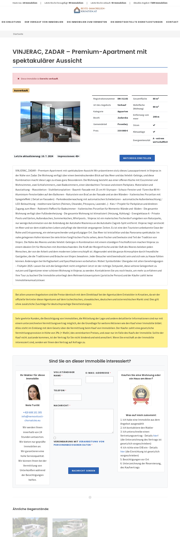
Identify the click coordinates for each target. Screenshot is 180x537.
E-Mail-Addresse (98, 372)
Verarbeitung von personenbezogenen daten (79, 443)
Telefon (60, 390)
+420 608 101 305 (32, 412)
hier (155, 435)
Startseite (18, 33)
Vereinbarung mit (79, 443)
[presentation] (83, 457)
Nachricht (62, 405)
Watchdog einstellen (137, 158)
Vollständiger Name (64, 374)
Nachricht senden (83, 470)
